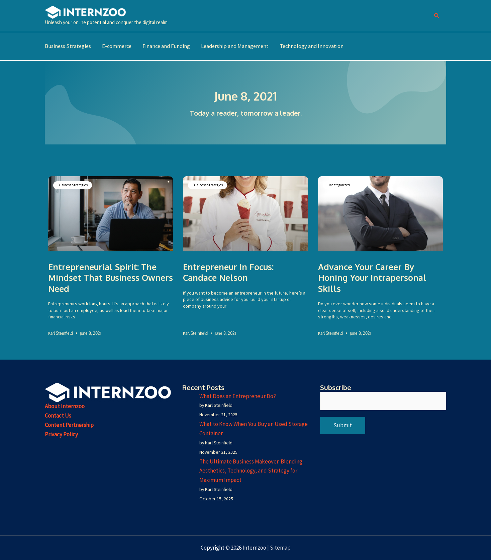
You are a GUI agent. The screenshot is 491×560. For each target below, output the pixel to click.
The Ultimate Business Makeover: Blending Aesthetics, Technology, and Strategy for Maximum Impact (250, 471)
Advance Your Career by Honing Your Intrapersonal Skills (372, 277)
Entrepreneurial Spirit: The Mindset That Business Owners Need (110, 276)
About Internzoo (65, 406)
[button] (436, 16)
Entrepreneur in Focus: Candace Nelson (228, 271)
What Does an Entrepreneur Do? (237, 395)
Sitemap (280, 547)
